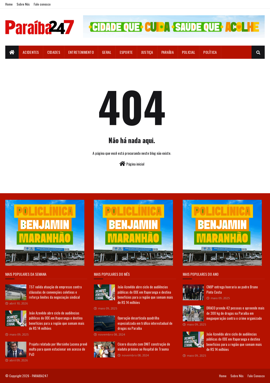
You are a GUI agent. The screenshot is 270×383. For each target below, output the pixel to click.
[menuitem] (12, 52)
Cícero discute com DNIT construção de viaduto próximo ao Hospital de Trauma (144, 346)
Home (9, 4)
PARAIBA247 (40, 376)
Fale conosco (42, 4)
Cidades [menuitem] (53, 52)
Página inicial (131, 164)
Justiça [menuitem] (147, 52)
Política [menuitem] (210, 52)
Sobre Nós (23, 4)
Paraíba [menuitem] (167, 52)
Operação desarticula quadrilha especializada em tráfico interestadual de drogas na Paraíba (145, 323)
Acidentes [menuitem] (31, 52)
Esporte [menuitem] (126, 52)
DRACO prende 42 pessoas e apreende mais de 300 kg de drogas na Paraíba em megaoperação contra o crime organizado (235, 313)
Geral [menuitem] (107, 52)
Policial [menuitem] (188, 52)
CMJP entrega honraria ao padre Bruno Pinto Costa (232, 289)
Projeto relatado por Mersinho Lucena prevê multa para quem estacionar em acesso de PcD (58, 349)
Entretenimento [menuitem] (81, 52)
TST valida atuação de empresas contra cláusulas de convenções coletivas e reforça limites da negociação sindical (55, 292)
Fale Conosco (256, 376)
